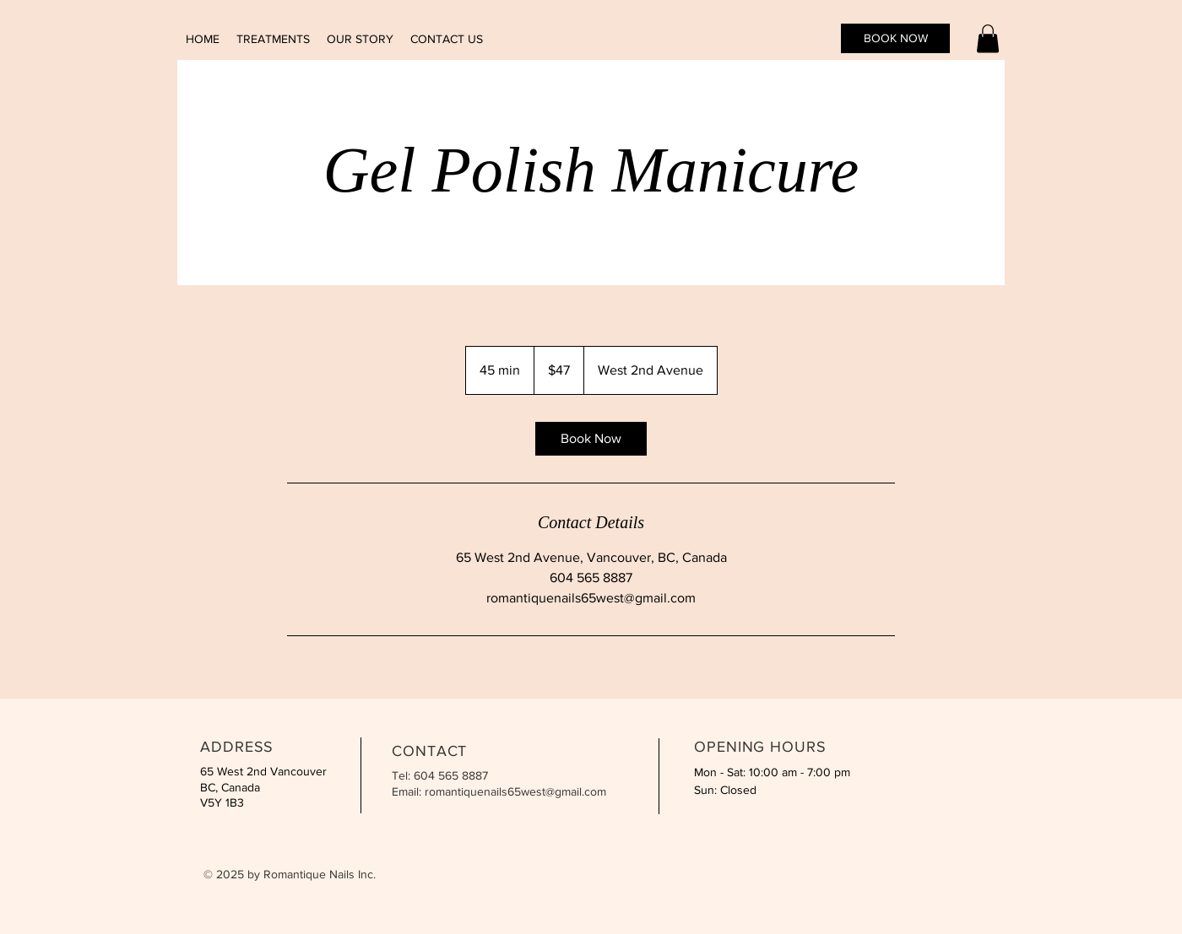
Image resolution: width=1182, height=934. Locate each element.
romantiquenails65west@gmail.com (515, 791)
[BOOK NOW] (895, 38)
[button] (988, 38)
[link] (591, 439)
